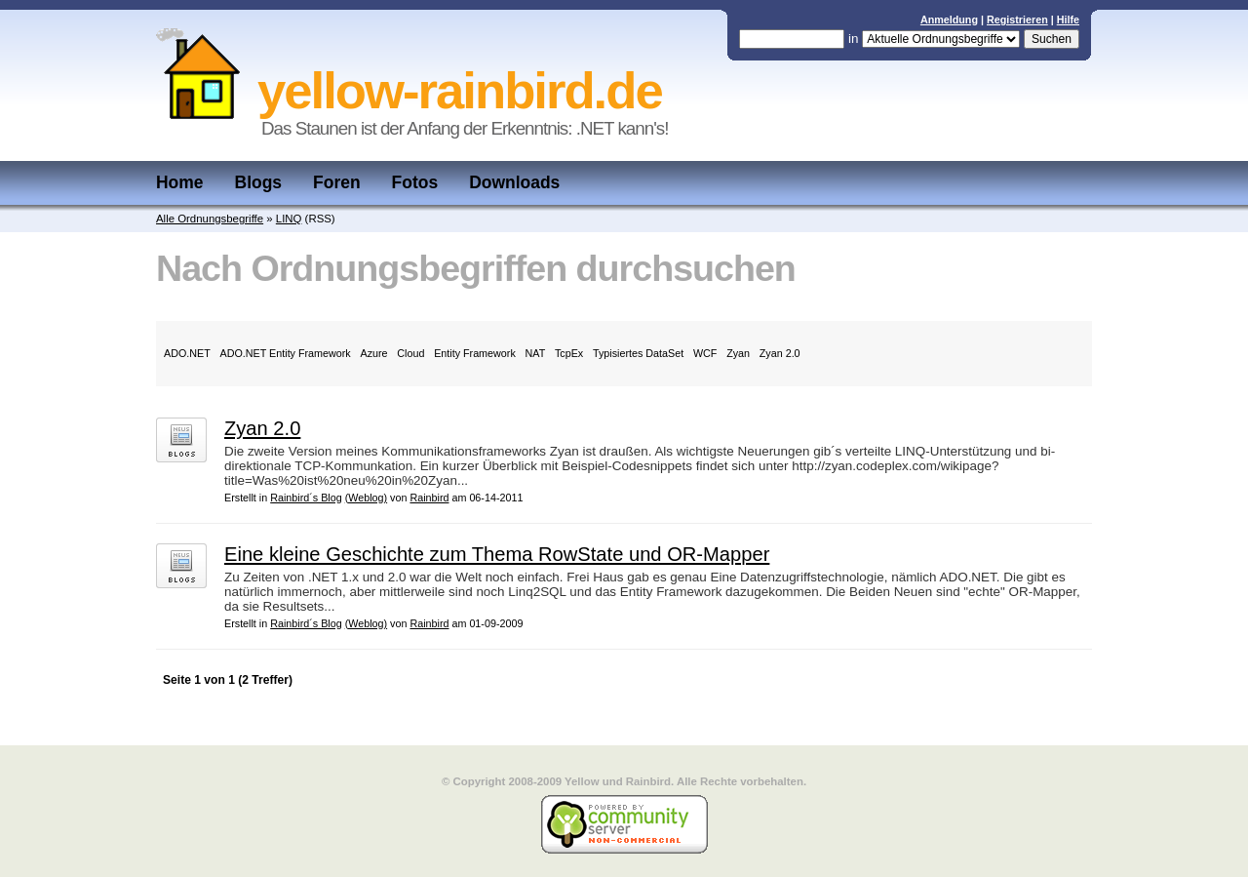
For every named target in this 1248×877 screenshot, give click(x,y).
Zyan (738, 353)
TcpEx (569, 353)
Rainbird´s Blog (306, 497)
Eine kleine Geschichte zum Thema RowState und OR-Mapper (496, 554)
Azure (373, 353)
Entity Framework (475, 353)
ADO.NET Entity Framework (285, 353)
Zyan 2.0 (780, 353)
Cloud (410, 353)
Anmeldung (949, 19)
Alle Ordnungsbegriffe (209, 218)
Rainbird (429, 497)
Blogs (259, 182)
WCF (705, 353)
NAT (536, 353)
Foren (337, 182)
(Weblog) (366, 497)
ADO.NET (187, 353)
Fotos (415, 182)
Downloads (514, 182)
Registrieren (1017, 19)
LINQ (289, 218)
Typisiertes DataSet (638, 353)
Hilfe (1068, 19)
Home (180, 182)
